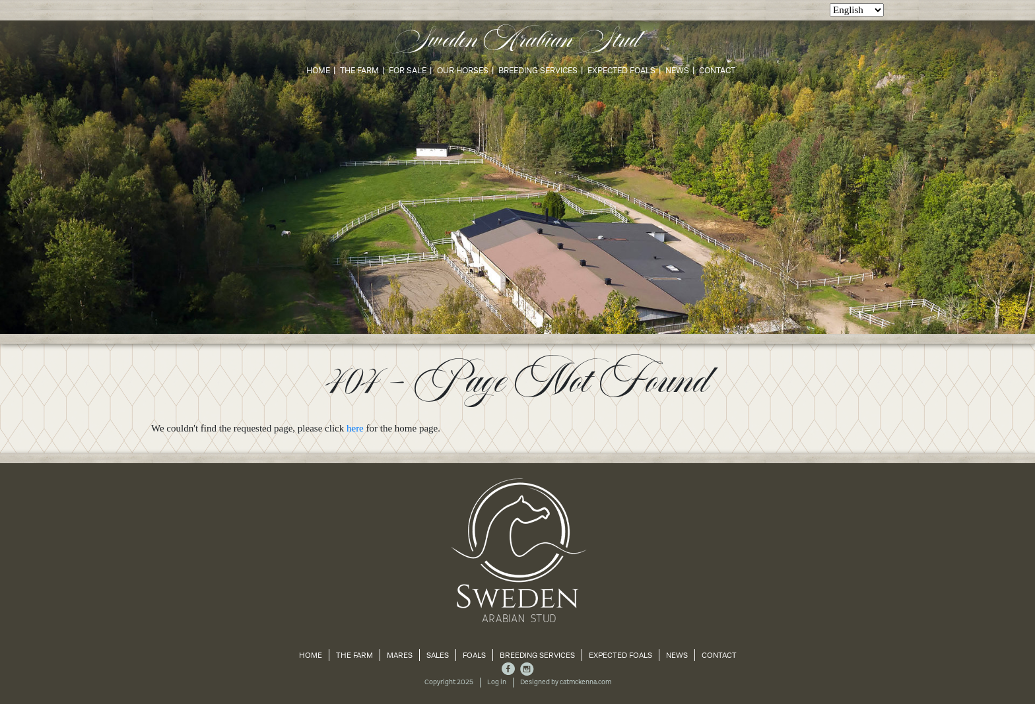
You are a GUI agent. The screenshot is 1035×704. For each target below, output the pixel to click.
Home (318, 70)
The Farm (359, 70)
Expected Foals (621, 70)
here (355, 428)
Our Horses (462, 70)
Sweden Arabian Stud (517, 41)
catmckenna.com (585, 682)
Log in (496, 682)
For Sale (407, 70)
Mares (400, 655)
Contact (717, 70)
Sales (437, 655)
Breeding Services (538, 70)
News (677, 70)
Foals (474, 655)
